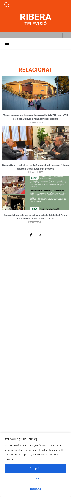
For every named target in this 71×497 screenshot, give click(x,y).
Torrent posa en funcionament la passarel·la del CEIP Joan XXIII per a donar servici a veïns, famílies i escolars (35, 117)
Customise (35, 478)
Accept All (35, 468)
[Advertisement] (35, 358)
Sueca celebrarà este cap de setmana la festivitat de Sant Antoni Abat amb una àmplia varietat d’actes (35, 217)
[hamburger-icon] (66, 35)
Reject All (35, 488)
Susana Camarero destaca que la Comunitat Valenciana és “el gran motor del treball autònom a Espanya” (35, 167)
